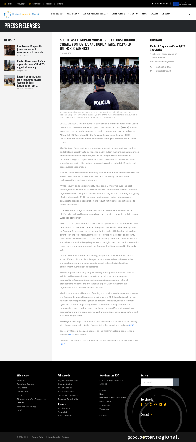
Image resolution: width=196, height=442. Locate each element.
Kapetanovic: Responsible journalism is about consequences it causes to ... (31, 49)
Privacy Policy (38, 437)
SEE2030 (103, 384)
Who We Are (56, 13)
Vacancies (49, 4)
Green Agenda (118, 13)
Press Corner (20, 4)
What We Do (72, 13)
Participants (22, 391)
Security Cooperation (68, 395)
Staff (19, 410)
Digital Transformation (68, 380)
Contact (146, 414)
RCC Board (22, 387)
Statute (20, 402)
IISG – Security (64, 415)
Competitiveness (66, 391)
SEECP (19, 395)
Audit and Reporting (26, 406)
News (144, 13)
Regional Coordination (68, 399)
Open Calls (34, 4)
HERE (131, 325)
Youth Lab (63, 412)
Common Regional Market (95, 13)
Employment (64, 408)
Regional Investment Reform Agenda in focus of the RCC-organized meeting (31, 64)
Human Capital (65, 384)
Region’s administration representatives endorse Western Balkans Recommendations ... (29, 81)
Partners (103, 415)
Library (165, 13)
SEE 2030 (132, 13)
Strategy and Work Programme (31, 399)
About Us (21, 380)
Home (8, 4)
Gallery (154, 13)
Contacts (60, 4)
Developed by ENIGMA (58, 437)
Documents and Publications (113, 397)
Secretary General (25, 384)
